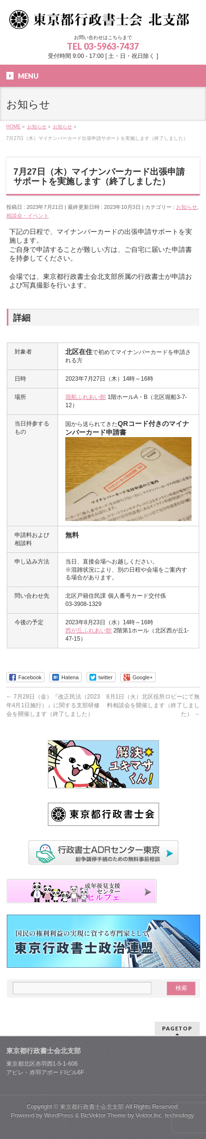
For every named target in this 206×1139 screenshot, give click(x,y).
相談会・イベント (27, 216)
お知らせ (186, 207)
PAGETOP (177, 1028)
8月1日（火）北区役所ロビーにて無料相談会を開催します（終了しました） (153, 705)
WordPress (59, 1115)
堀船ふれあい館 (85, 397)
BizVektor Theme (103, 1115)
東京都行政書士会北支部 (92, 1106)
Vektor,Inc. (149, 1115)
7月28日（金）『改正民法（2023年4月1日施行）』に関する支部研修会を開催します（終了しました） (53, 705)
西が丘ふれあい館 (88, 630)
